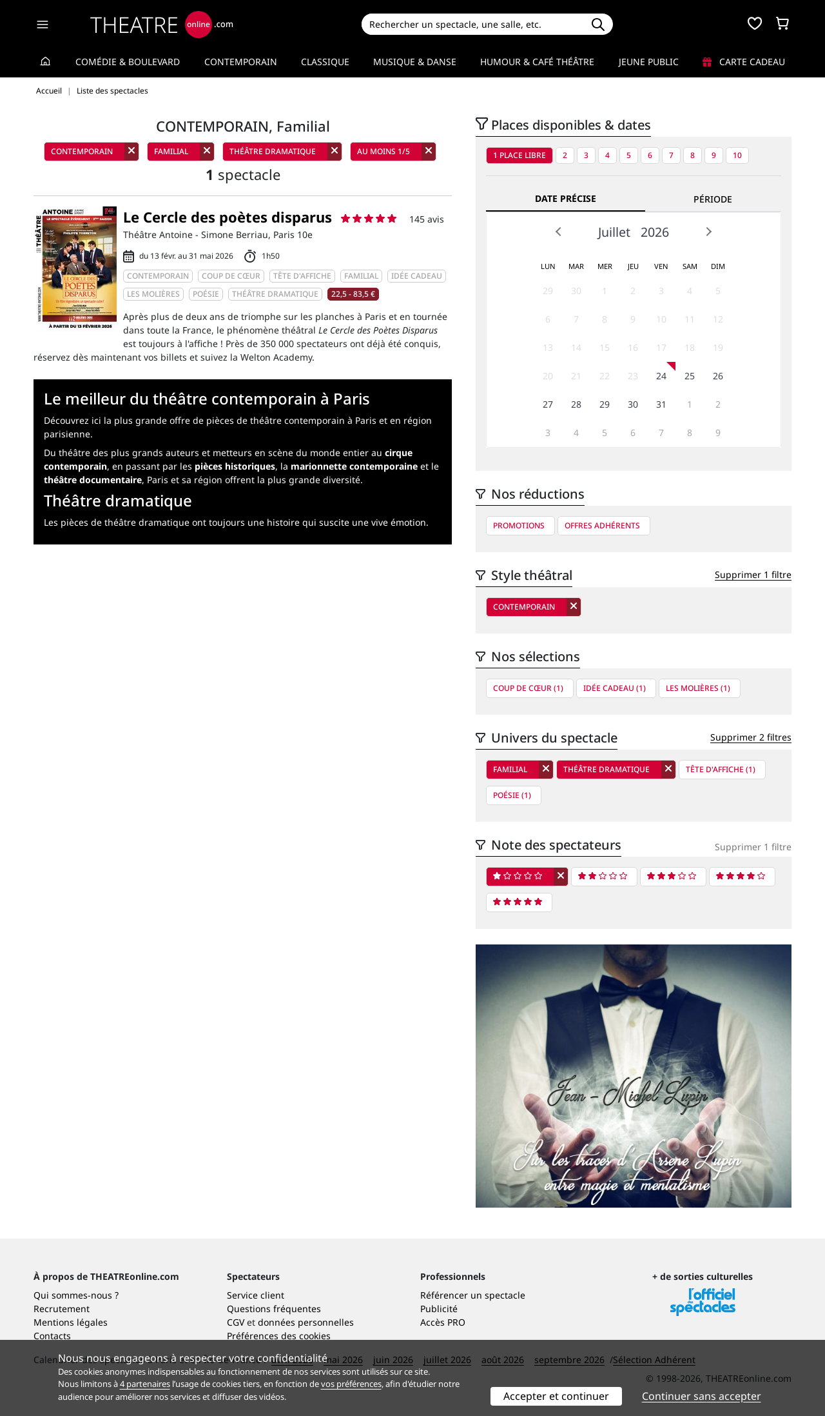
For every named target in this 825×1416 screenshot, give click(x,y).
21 (576, 376)
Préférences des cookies (279, 1336)
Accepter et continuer (556, 1396)
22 (604, 376)
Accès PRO (442, 1322)
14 (576, 347)
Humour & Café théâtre (537, 61)
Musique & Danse (414, 61)
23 (633, 376)
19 (718, 347)
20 (548, 376)
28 (576, 404)
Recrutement (62, 1308)
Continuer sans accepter (701, 1396)
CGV (235, 1322)
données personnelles (306, 1322)
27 (548, 404)
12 (718, 319)
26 (718, 376)
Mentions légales (71, 1322)
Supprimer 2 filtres (750, 737)
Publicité (439, 1308)
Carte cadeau (744, 61)
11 (689, 319)
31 (661, 404)
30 (576, 290)
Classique (325, 61)
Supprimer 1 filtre (753, 574)
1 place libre (519, 155)
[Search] (472, 24)
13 (548, 347)
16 (633, 347)
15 (604, 347)
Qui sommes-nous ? (76, 1295)
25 (689, 376)
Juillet (614, 232)
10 (737, 155)
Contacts (52, 1336)
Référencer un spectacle (472, 1295)
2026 (655, 232)
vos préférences (351, 1384)
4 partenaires (145, 1384)
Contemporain (240, 61)
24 (661, 376)
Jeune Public (649, 61)
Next (708, 231)
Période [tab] (713, 199)
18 (689, 347)
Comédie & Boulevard (127, 61)
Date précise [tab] (565, 198)
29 (548, 290)
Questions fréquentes (274, 1308)
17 (661, 347)
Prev (558, 231)
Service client (255, 1295)
